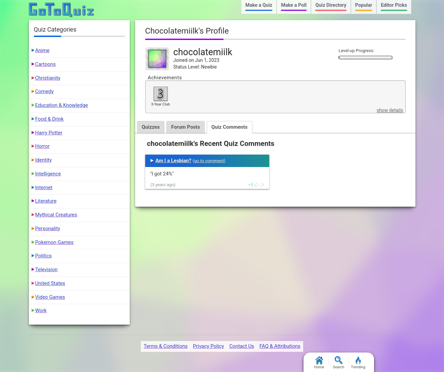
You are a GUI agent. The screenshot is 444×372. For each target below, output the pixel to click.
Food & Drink (49, 119)
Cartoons (45, 64)
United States (50, 283)
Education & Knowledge (61, 105)
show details (390, 110)
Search (339, 362)
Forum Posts (185, 127)
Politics (43, 256)
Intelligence (48, 174)
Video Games (50, 297)
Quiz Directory (330, 5)
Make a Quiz (258, 5)
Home (319, 362)
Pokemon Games (54, 242)
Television (46, 269)
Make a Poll (294, 5)
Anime (42, 50)
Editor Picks (394, 5)
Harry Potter (49, 133)
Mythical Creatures (56, 215)
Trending (358, 362)
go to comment (209, 160)
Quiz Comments (229, 127)
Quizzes (151, 127)
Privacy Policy (208, 346)
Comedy (44, 91)
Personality (47, 228)
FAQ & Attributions (279, 346)
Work (41, 310)
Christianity (47, 78)
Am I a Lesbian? (174, 161)
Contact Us (241, 346)
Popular (363, 5)
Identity (43, 160)
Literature (46, 201)
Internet (43, 187)
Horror (42, 146)
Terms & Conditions (166, 346)
